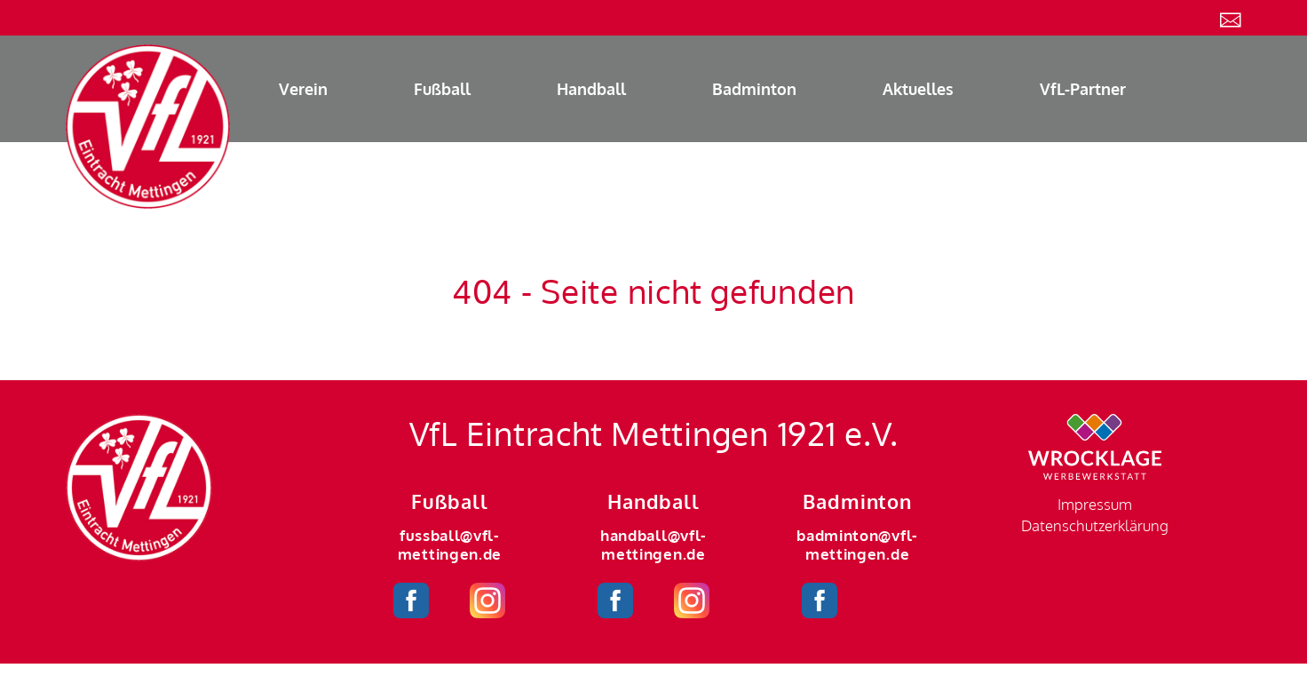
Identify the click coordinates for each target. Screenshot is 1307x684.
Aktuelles (918, 89)
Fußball (442, 89)
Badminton (754, 89)
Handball (591, 89)
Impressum (1094, 504)
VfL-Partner (1083, 89)
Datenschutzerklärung (1094, 525)
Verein (303, 89)
